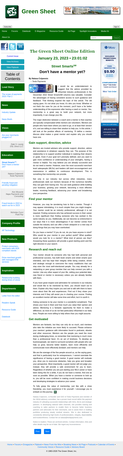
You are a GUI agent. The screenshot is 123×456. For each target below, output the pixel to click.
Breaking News (70, 445)
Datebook (26, 31)
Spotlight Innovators (88, 31)
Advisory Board (78, 447)
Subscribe (7, 27)
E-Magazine (40, 31)
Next (47, 431)
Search (116, 38)
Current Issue (12, 56)
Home (4, 31)
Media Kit (105, 31)
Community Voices (46, 447)
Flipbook (38, 445)
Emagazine (28, 445)
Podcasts (92, 445)
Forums (14, 31)
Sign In (116, 27)
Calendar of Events (106, 445)
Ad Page (71, 31)
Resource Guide (57, 31)
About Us (6, 37)
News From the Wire (53, 445)
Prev (38, 431)
